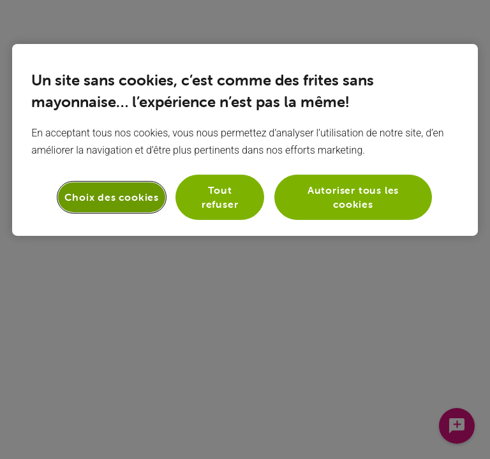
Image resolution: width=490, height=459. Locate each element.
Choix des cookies (111, 197)
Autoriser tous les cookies (353, 197)
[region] (245, 140)
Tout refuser (220, 197)
